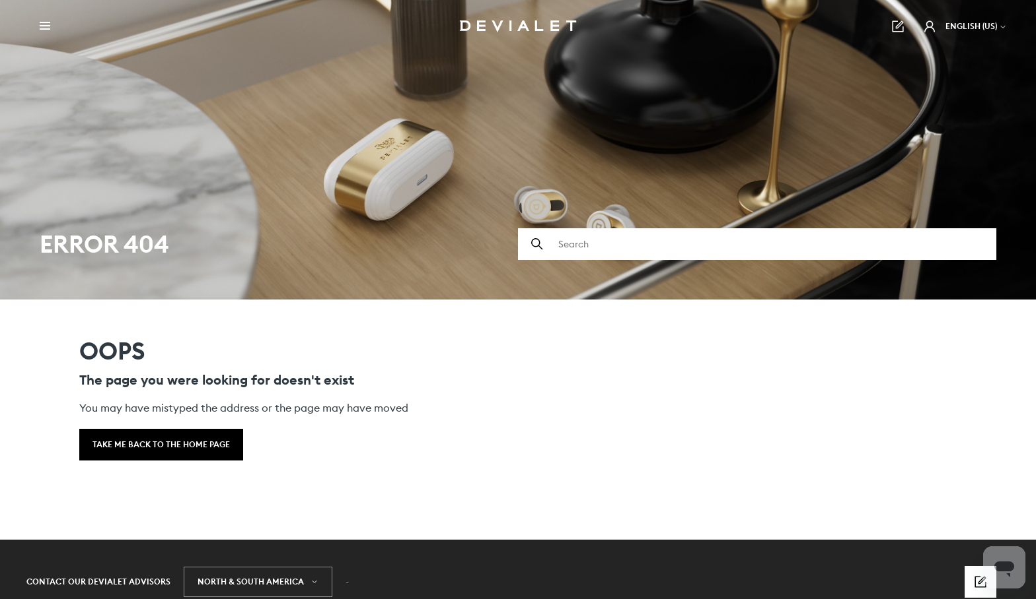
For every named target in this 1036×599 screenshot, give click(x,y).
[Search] (757, 244)
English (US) (976, 26)
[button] (929, 26)
